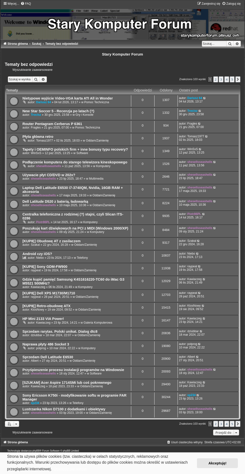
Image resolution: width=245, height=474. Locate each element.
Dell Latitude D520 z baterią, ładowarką (55, 201)
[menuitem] (26, 3)
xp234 (35, 403)
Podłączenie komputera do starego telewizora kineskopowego (75, 162)
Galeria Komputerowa (98, 322)
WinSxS (36, 153)
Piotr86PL (43, 222)
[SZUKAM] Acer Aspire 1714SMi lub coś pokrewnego (67, 383)
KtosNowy (37, 309)
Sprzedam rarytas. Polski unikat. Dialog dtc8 (60, 331)
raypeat (36, 270)
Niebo (40, 257)
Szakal (35, 244)
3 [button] (221, 79)
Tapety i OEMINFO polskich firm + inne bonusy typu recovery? (75, 149)
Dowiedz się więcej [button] (70, 469)
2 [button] (216, 79)
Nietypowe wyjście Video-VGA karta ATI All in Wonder (68, 98)
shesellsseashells (48, 166)
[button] (237, 79)
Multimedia (96, 178)
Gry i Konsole (84, 114)
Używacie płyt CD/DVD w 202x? (49, 175)
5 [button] (232, 79)
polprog (41, 348)
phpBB (36, 450)
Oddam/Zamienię (97, 140)
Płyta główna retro (38, 137)
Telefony (82, 257)
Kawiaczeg (38, 287)
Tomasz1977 (44, 140)
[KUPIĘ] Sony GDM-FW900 (45, 267)
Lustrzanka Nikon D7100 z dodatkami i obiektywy (64, 409)
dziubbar (36, 335)
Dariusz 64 (43, 102)
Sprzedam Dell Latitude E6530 (48, 357)
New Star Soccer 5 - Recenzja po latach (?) (58, 111)
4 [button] (227, 79)
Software (82, 153)
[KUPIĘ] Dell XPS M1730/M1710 (49, 293)
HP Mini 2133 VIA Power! (43, 319)
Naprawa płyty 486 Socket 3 (46, 344)
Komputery (103, 166)
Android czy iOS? (37, 254)
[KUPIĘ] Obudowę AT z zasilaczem (52, 241)
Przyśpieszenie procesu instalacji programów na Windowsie (73, 370)
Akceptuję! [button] (217, 463)
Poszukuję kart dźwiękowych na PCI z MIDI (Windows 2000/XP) (75, 228)
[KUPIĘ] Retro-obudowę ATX (47, 306)
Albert (35, 360)
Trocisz (36, 114)
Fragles (36, 127)
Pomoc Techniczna (96, 102)
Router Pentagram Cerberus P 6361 (52, 124)
